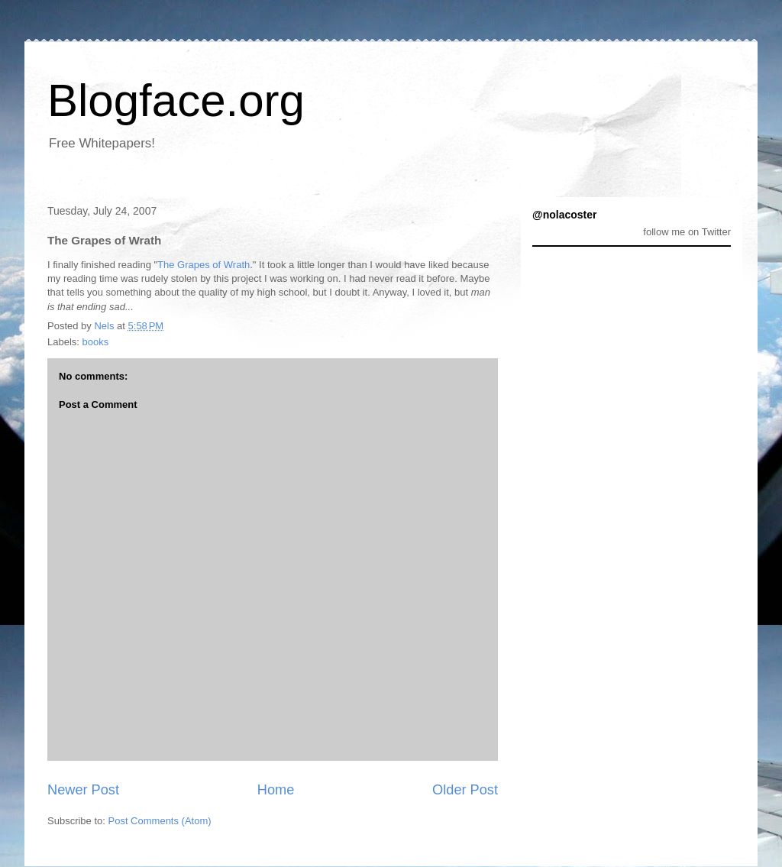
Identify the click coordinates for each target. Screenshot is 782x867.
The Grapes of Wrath (203, 264)
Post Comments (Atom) (160, 821)
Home (276, 789)
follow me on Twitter (687, 232)
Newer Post (83, 789)
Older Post (465, 789)
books (95, 342)
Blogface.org (176, 100)
